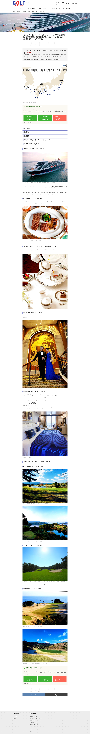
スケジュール (28, 128)
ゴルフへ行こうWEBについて (36, 718)
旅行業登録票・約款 (34, 724)
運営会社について (33, 716)
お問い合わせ (32, 720)
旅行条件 (26, 136)
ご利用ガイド (32, 729)
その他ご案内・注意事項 (31, 144)
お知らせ (32, 731)
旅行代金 (26, 132)
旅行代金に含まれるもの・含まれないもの (37, 140)
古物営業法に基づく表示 (35, 726)
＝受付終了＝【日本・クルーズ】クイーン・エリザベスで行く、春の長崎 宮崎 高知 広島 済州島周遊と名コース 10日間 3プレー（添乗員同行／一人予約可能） (44, 37)
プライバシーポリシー (34, 722)
